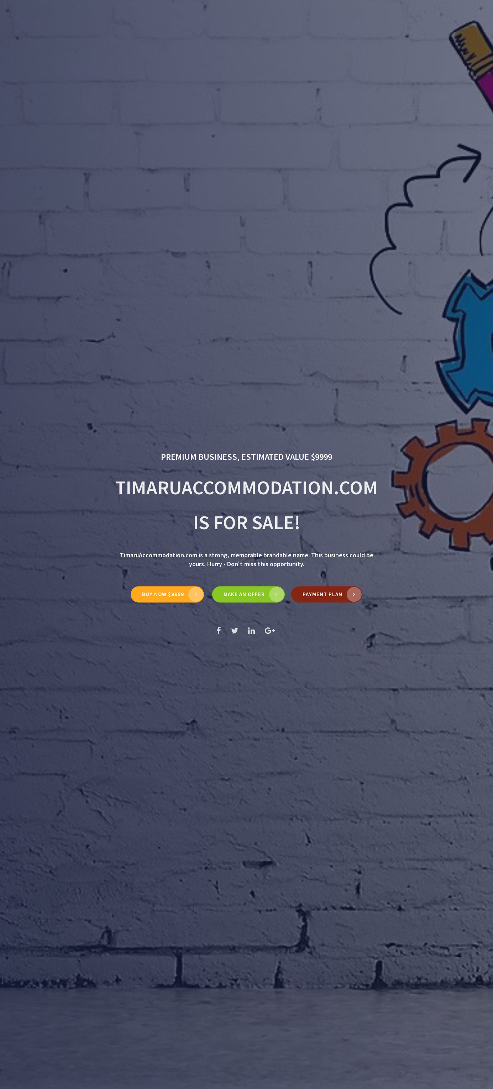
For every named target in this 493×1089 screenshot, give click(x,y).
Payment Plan (322, 594)
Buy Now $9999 (163, 594)
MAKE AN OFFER (244, 594)
